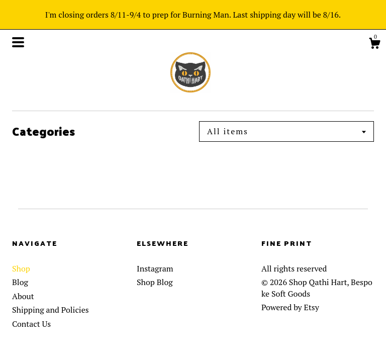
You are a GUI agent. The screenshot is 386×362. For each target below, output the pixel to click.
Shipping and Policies (50, 309)
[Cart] (374, 44)
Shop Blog (155, 282)
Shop (21, 268)
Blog (20, 282)
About (23, 296)
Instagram (155, 268)
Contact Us (31, 323)
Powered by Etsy (290, 307)
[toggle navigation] (18, 42)
